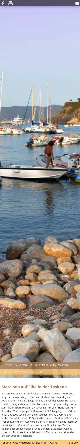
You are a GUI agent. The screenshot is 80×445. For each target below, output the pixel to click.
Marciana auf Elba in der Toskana (39, 442)
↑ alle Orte (73, 442)
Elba (31, 393)
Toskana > (7, 442)
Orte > (16, 442)
